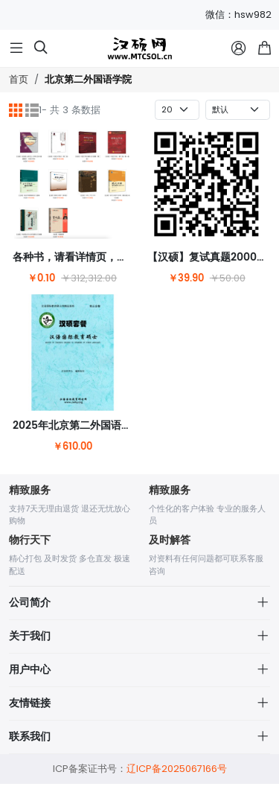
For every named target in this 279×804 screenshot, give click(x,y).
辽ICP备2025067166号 (176, 789)
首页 (18, 79)
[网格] (15, 110)
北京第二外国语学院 (88, 80)
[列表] (32, 110)
